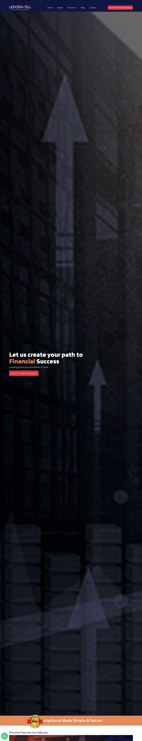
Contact (92, 8)
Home (50, 8)
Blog (83, 8)
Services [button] (71, 8)
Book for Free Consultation (120, 7)
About (60, 8)
